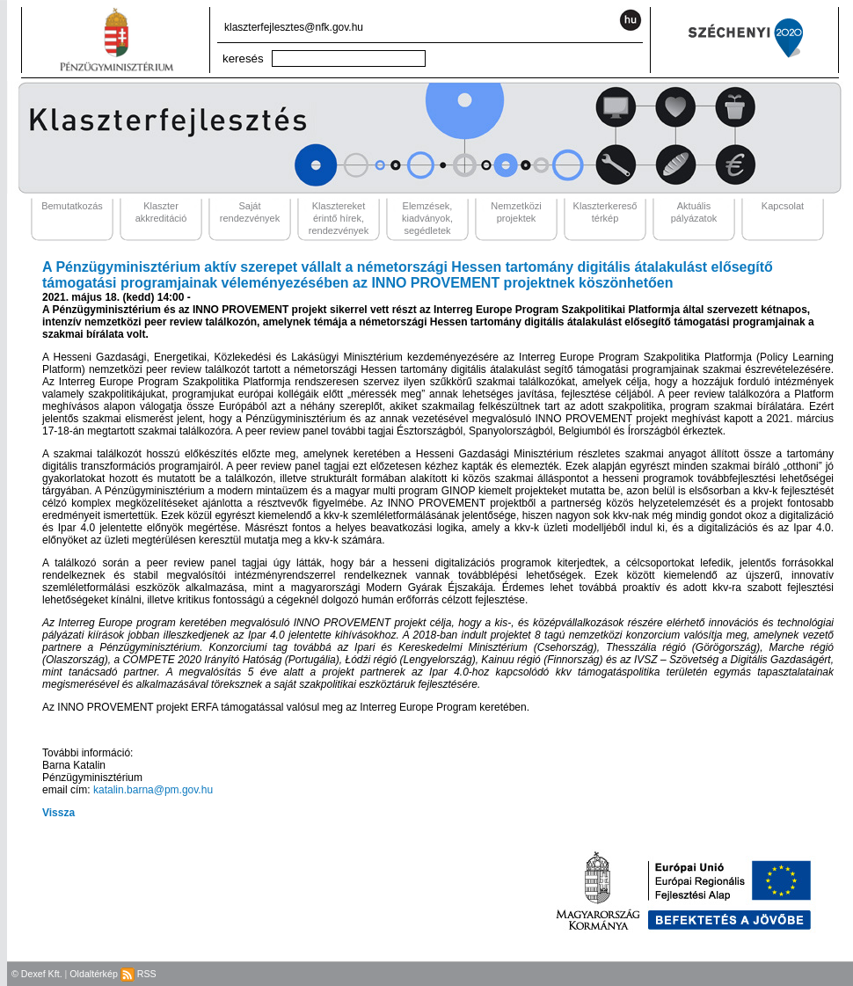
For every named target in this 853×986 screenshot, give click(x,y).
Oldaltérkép (93, 973)
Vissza (58, 813)
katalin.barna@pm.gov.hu (153, 790)
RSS (138, 973)
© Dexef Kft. (36, 973)
